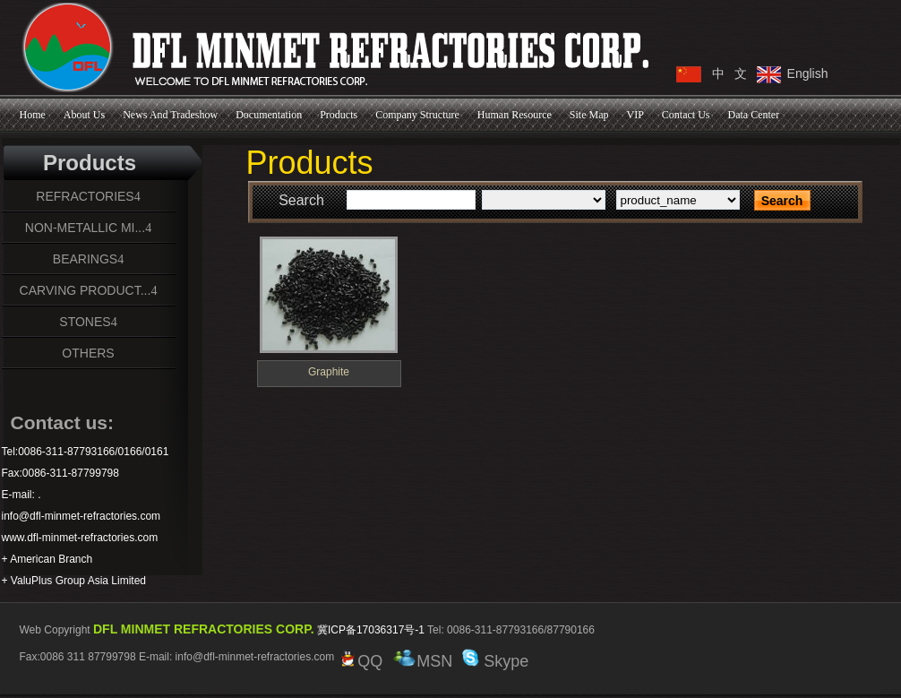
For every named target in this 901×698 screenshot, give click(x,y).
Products (338, 114)
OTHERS (88, 353)
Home (33, 114)
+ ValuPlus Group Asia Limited (74, 580)
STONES (84, 322)
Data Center (754, 114)
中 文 (730, 73)
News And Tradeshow (170, 114)
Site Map (589, 114)
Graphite (328, 372)
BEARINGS (85, 259)
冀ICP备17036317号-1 (371, 630)
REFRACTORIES (84, 196)
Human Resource (514, 114)
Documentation (269, 114)
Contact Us (686, 114)
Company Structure (417, 114)
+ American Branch (47, 559)
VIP (634, 114)
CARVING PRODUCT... (85, 290)
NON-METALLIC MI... (85, 227)
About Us (84, 114)
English (807, 73)
